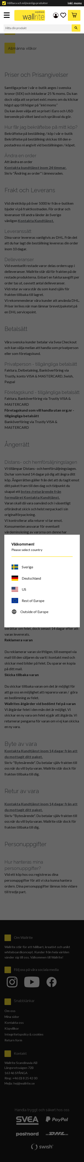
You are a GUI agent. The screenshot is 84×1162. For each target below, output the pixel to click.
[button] (7, 15)
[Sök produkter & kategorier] (38, 28)
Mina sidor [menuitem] (55, 15)
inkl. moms (75, 3)
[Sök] (76, 28)
